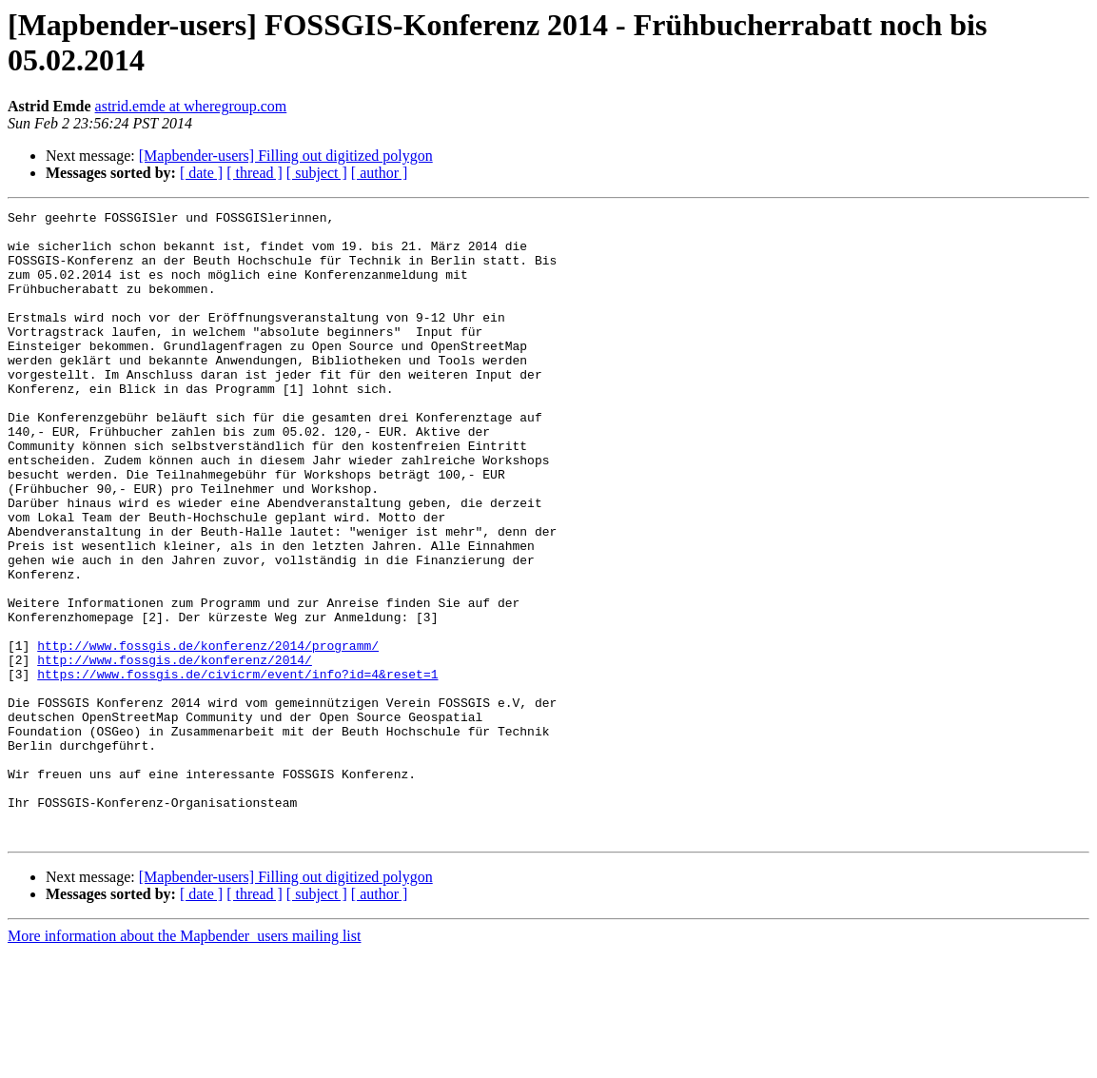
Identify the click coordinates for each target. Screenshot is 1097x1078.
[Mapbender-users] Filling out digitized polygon (286, 155)
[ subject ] (316, 173)
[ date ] (201, 173)
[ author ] (379, 173)
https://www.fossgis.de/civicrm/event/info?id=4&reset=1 (237, 767)
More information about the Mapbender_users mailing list (184, 1061)
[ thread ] (254, 173)
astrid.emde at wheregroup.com (191, 106)
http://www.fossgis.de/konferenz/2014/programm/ (208, 733)
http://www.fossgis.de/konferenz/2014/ (174, 750)
